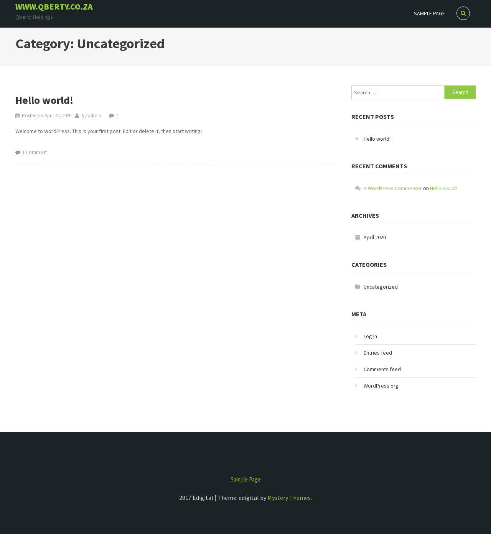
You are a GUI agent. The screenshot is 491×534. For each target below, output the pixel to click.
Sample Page (429, 13)
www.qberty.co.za (54, 6)
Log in (370, 336)
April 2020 (375, 237)
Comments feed (382, 369)
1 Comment (34, 152)
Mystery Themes (289, 497)
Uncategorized (381, 286)
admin (94, 115)
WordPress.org (381, 385)
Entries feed (378, 352)
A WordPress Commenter (393, 188)
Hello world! (44, 100)
